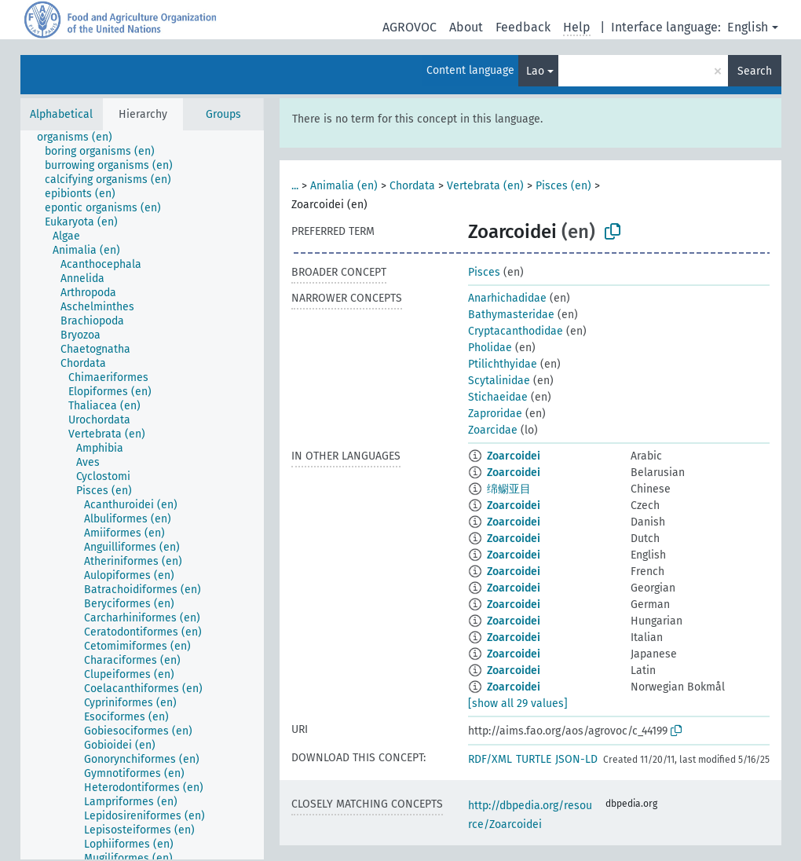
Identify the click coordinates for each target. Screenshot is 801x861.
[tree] (142, 494)
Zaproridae (495, 413)
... (294, 185)
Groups (223, 114)
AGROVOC (409, 27)
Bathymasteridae (511, 314)
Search (754, 71)
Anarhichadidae (507, 298)
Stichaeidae (498, 397)
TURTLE (533, 759)
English (747, 27)
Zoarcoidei (513, 456)
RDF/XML (490, 759)
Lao (535, 71)
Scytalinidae (499, 380)
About (466, 27)
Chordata (412, 185)
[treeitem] (81, 137)
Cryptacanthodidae (515, 331)
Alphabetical (61, 114)
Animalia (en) (344, 185)
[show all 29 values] (518, 703)
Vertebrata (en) (485, 185)
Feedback (523, 27)
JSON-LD (576, 759)
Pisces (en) (563, 185)
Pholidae (490, 347)
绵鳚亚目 (509, 489)
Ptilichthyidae (502, 364)
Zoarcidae (493, 430)
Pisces (484, 272)
